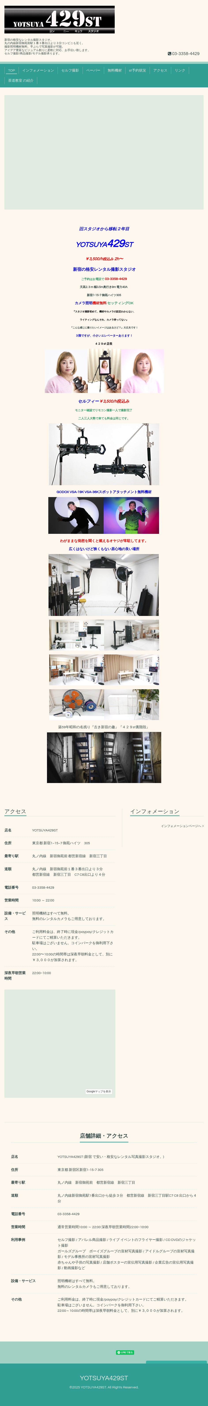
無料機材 (115, 70)
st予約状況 (137, 70)
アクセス (160, 70)
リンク (180, 70)
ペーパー (93, 70)
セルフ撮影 (70, 70)
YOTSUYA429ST (104, 1378)
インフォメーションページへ (182, 826)
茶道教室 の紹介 (21, 80)
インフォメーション (38, 70)
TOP (11, 70)
